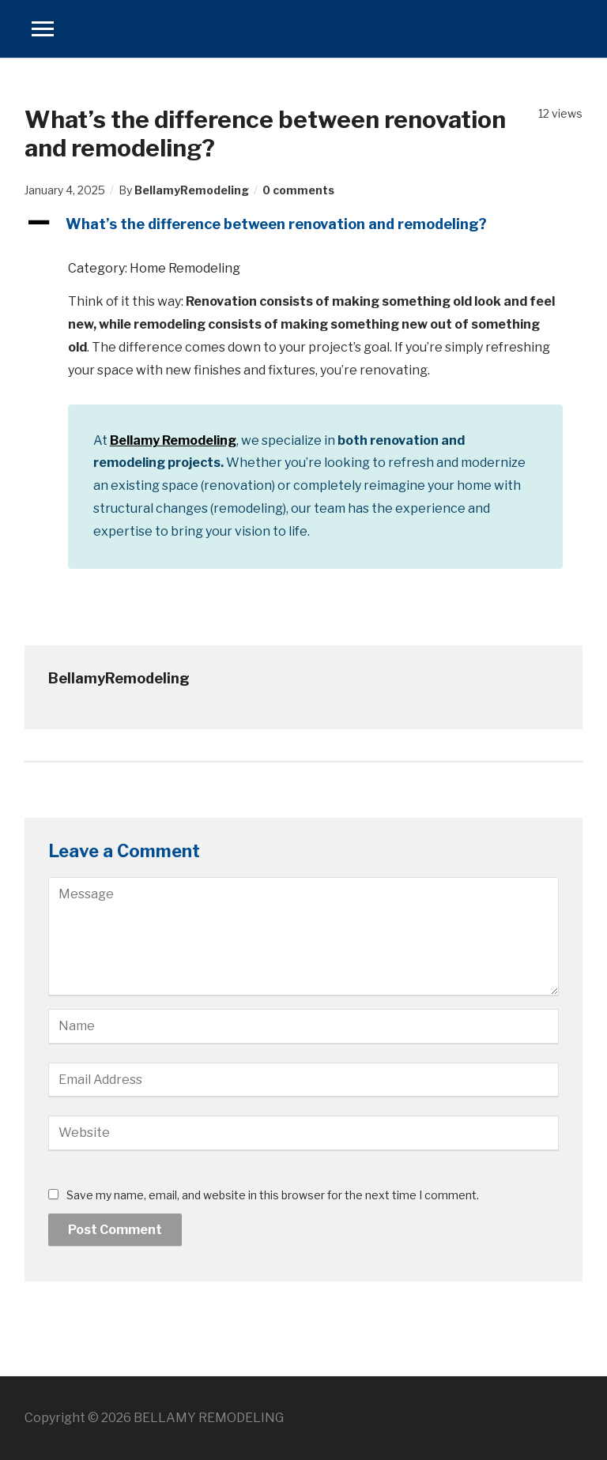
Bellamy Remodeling (173, 440)
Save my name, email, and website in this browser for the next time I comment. (272, 1195)
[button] (304, 224)
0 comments (298, 190)
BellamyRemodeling (191, 190)
